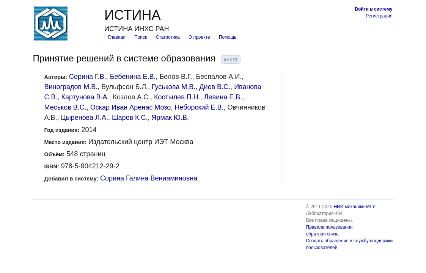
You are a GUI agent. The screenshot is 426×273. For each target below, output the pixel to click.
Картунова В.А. (85, 97)
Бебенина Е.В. (133, 76)
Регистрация (379, 16)
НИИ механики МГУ (353, 206)
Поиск (140, 37)
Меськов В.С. (65, 107)
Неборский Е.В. (198, 107)
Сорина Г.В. (87, 76)
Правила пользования (329, 227)
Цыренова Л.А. (84, 117)
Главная (117, 37)
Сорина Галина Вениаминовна (148, 178)
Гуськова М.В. (173, 87)
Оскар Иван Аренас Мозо (130, 107)
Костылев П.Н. (177, 97)
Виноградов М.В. (71, 87)
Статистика (168, 37)
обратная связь (322, 234)
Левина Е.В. (223, 97)
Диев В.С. (214, 87)
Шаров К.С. (130, 117)
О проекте (199, 37)
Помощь (227, 37)
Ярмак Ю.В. (170, 117)
